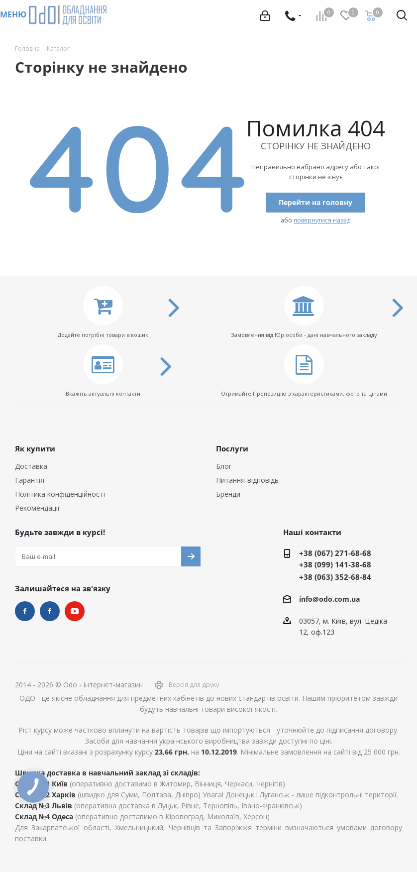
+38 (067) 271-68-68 (335, 553)
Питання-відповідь (247, 480)
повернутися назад (322, 220)
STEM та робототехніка (25, 611)
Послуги (232, 448)
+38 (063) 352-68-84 (335, 577)
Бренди (228, 494)
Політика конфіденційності (60, 494)
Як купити (35, 448)
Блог (224, 466)
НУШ (50, 611)
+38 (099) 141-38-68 (335, 564)
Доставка (31, 466)
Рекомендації (37, 508)
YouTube (75, 611)
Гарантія (29, 480)
